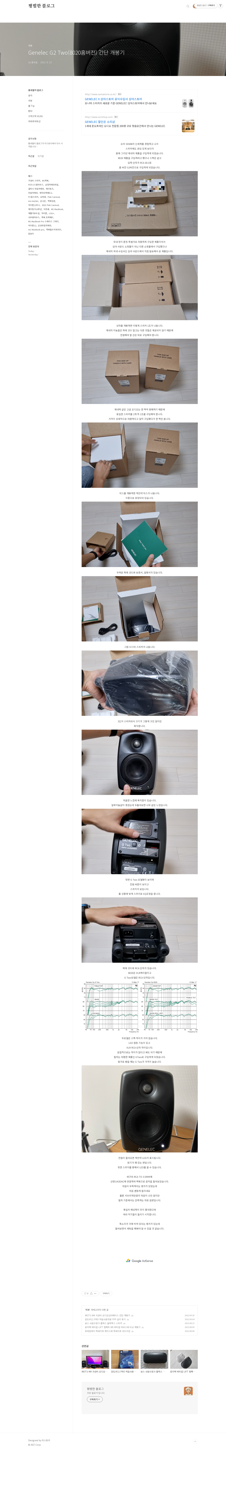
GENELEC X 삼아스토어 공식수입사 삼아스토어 (113, 99)
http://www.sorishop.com (99, 117)
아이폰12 (32, 225)
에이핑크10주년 (35, 209)
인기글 (41, 156)
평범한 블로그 (41, 6)
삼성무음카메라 (44, 225)
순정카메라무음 (51, 184)
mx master (33, 200)
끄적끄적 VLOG (35, 116)
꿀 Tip (31, 105)
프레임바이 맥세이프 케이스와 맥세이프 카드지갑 (107, 1331)
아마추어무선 (34, 121)
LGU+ (51, 213)
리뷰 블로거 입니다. (96, 1392)
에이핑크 (49, 188)
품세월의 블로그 (35, 90)
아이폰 (44, 213)
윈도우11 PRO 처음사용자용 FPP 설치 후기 (105, 1319)
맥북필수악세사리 (53, 229)
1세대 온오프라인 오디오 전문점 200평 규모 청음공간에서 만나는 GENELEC (125, 126)
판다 (30, 111)
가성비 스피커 (34, 180)
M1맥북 (45, 180)
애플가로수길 (34, 213)
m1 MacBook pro (36, 229)
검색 (188, 6)
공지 (30, 95)
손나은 (43, 200)
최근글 (31, 156)
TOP (195, 1441)
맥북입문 (51, 200)
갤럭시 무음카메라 (36, 188)
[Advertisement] (140, 1261)
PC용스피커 (33, 196)
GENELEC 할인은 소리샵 (100, 122)
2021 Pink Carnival (50, 205)
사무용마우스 (34, 217)
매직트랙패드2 (46, 192)
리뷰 (88, 1309)
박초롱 (46, 209)
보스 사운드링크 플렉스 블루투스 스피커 (103, 1323)
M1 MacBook (57, 209)
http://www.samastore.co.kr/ (100, 94)
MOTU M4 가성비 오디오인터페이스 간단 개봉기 (107, 1315)
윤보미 (31, 233)
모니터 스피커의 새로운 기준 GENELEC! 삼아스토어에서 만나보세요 (121, 103)
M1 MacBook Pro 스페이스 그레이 (43, 221)
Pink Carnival (54, 196)
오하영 (43, 196)
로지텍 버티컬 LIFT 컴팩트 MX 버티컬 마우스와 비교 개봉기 (112, 1327)
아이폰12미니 (34, 205)
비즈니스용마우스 (35, 184)
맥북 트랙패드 (47, 217)
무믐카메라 (33, 192)
